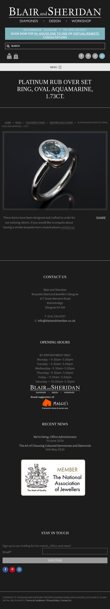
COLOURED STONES (35, 122)
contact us (67, 227)
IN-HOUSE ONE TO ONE (50, 33)
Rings (18, 122)
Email (7, 552)
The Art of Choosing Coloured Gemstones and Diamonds (55, 445)
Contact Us (66, 600)
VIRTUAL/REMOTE (86, 33)
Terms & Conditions (35, 600)
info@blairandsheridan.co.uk (56, 320)
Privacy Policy (52, 600)
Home (8, 122)
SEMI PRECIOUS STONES (61, 122)
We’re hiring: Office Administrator (55, 437)
